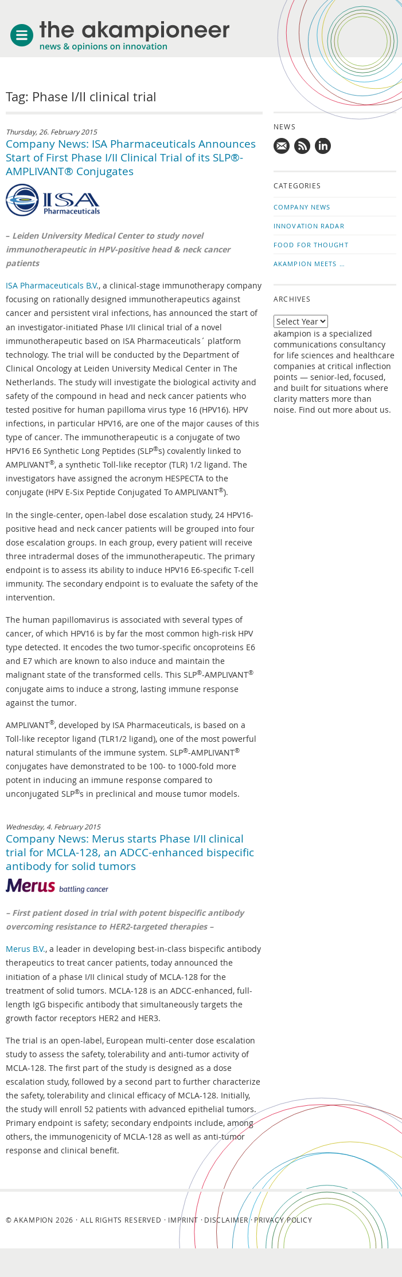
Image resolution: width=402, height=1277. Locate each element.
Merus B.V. (25, 948)
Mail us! (282, 146)
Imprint (183, 1219)
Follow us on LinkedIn (323, 146)
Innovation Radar (309, 226)
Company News (302, 207)
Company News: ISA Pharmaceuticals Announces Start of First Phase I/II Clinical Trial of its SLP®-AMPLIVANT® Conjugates (131, 157)
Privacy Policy (283, 1219)
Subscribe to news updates (302, 146)
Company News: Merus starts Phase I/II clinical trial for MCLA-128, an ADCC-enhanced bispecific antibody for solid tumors (130, 852)
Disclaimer (226, 1219)
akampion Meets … (309, 263)
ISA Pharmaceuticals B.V (51, 285)
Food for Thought (311, 244)
